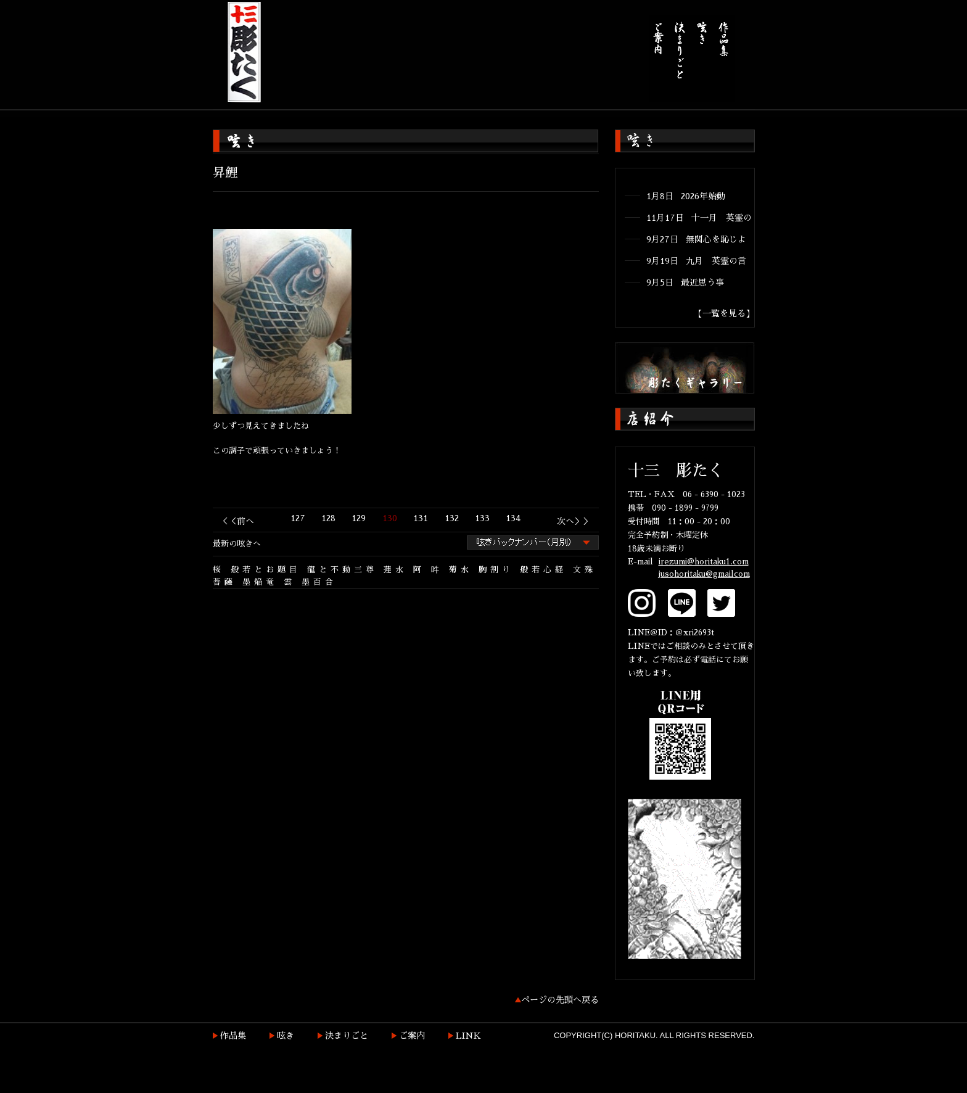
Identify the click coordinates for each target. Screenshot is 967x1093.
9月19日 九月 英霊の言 (696, 261)
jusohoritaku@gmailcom (704, 574)
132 (452, 518)
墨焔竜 (260, 582)
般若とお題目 (266, 570)
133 (482, 518)
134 (513, 518)
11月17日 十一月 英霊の (699, 217)
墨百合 (319, 582)
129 (359, 518)
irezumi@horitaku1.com (704, 562)
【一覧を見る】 (724, 313)
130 (389, 518)
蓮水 (395, 570)
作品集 (233, 1035)
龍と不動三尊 (342, 570)
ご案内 (412, 1035)
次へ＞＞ (574, 521)
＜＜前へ (237, 521)
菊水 (460, 570)
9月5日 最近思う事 (685, 282)
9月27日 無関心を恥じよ (696, 239)
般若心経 (543, 570)
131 (420, 518)
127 (297, 518)
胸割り (496, 570)
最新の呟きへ (237, 544)
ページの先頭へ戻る (560, 1000)
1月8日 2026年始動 (685, 196)
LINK (468, 1035)
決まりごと (346, 1035)
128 (328, 518)
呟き (285, 1035)
